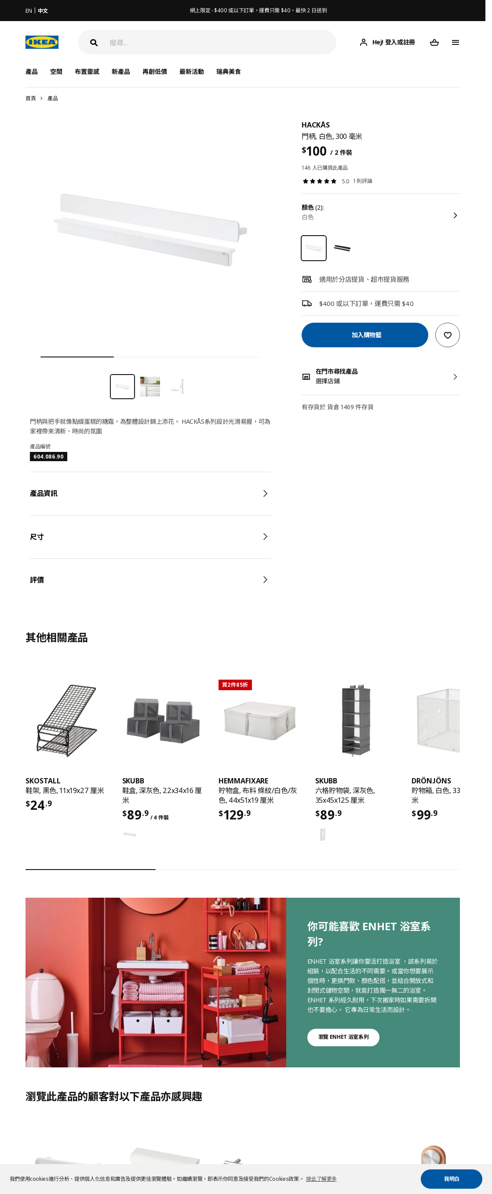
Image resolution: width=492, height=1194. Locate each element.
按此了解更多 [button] (321, 1179)
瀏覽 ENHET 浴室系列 (343, 1037)
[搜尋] (222, 42)
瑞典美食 (228, 71)
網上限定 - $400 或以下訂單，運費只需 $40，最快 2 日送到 (258, 10)
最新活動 (191, 71)
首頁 (31, 98)
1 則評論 (362, 181)
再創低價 (154, 71)
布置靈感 (87, 71)
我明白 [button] (451, 1179)
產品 (52, 98)
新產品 (121, 71)
